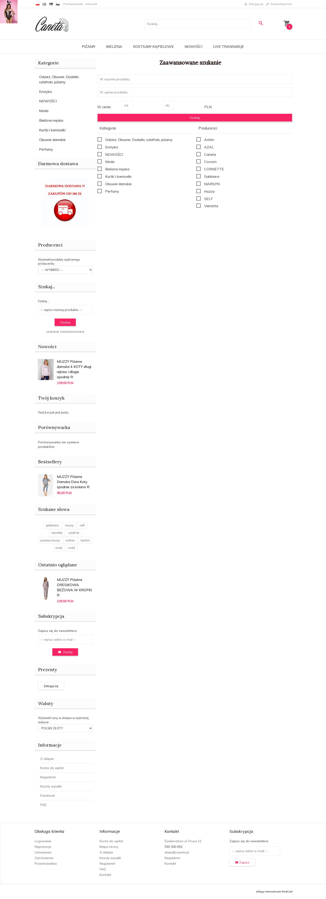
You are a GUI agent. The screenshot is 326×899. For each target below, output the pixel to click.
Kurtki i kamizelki (52, 130)
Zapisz (242, 862)
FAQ (43, 805)
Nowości (193, 46)
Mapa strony (109, 847)
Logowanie (43, 841)
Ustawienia (43, 852)
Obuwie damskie (52, 139)
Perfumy (46, 149)
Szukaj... (46, 286)
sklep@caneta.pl (177, 852)
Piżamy (88, 46)
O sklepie (47, 759)
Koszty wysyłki (51, 786)
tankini (85, 540)
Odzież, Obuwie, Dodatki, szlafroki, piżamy (59, 79)
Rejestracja (43, 847)
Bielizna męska (51, 120)
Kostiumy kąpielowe (153, 46)
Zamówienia (44, 858)
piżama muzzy (50, 540)
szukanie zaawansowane (65, 332)
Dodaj (65, 652)
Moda (43, 110)
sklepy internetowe (268, 891)
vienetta (57, 532)
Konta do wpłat (52, 768)
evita (71, 548)
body (59, 548)
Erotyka (45, 91)
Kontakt (105, 875)
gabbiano (52, 525)
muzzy (69, 525)
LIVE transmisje (228, 46)
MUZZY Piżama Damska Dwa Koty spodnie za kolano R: (73, 481)
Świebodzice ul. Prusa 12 (183, 841)
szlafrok (73, 532)
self (82, 525)
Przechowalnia (46, 864)
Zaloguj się (51, 686)
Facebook (47, 795)
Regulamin (48, 777)
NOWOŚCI (48, 101)
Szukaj (65, 322)
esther (70, 540)
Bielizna (114, 46)
